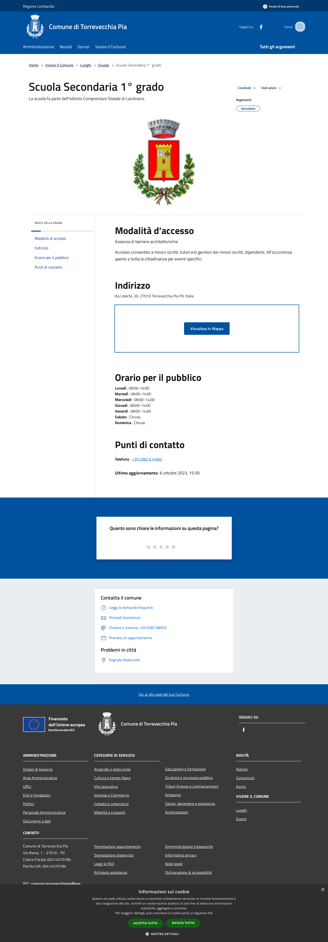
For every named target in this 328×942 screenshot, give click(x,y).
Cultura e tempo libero (112, 778)
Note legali (174, 864)
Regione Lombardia (38, 6)
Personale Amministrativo (44, 812)
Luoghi (85, 65)
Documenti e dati (37, 821)
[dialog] (164, 913)
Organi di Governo (38, 769)
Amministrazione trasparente (189, 846)
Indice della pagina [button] (48, 223)
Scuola (103, 65)
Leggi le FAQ (104, 864)
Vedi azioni (272, 88)
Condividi (247, 88)
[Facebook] (257, 26)
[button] (164, 933)
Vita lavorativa (106, 786)
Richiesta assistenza (110, 872)
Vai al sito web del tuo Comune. (164, 694)
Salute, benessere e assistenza (190, 803)
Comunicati (245, 778)
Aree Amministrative (40, 778)
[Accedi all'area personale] (281, 6)
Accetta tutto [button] (145, 923)
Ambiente (173, 795)
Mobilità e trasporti (109, 812)
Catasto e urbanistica (111, 804)
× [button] (322, 890)
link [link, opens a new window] (210, 913)
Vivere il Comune (59, 65)
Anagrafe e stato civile (112, 769)
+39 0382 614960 (147, 459)
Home (33, 65)
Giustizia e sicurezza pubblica (189, 777)
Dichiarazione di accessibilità (188, 872)
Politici (28, 804)
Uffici (27, 786)
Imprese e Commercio (111, 795)
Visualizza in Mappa (206, 328)
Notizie (242, 769)
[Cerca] (299, 26)
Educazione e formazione (185, 769)
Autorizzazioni (176, 812)
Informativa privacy (181, 855)
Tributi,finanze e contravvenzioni (192, 786)
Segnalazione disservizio (114, 855)
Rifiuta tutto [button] (183, 923)
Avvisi (241, 786)
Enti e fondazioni (36, 795)
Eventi (241, 819)
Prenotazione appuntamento (117, 846)
